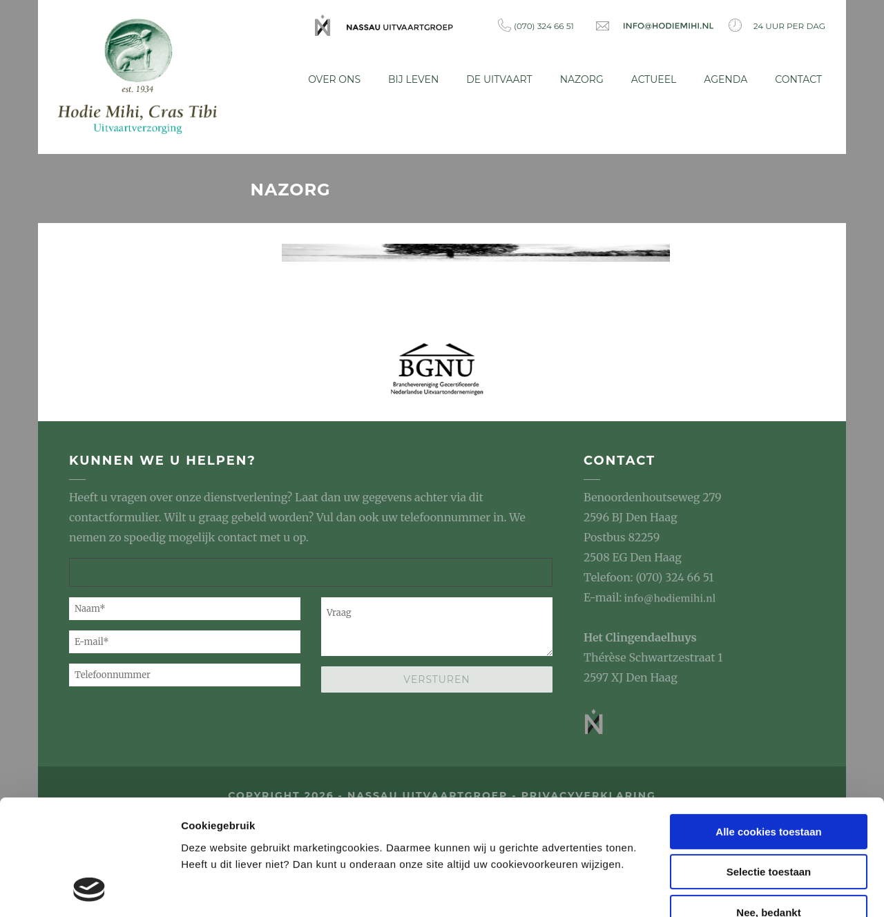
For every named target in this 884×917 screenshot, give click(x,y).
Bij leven (413, 79)
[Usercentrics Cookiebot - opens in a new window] (89, 890)
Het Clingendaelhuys (640, 634)
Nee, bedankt (768, 808)
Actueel (654, 79)
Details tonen (214, 890)
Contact (798, 79)
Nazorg (582, 79)
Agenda (725, 79)
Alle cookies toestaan (768, 727)
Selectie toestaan (769, 768)
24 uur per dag (777, 25)
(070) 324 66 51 (536, 25)
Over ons (334, 79)
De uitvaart (499, 79)
